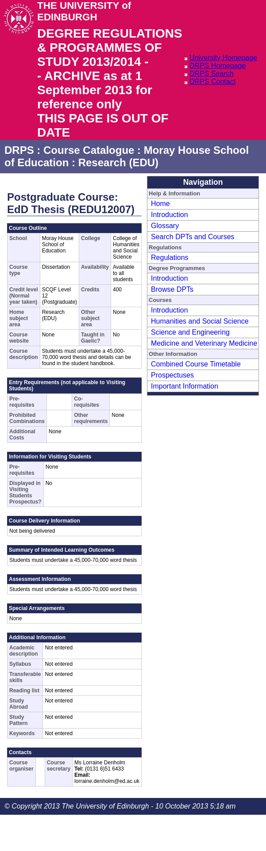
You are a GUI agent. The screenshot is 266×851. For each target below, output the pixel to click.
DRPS (19, 150)
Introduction (169, 214)
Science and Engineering (190, 332)
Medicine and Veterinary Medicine (204, 343)
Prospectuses (172, 375)
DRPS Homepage (217, 65)
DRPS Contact (212, 81)
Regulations (170, 257)
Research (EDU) (118, 162)
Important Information (184, 386)
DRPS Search (211, 73)
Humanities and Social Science (200, 321)
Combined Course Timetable (196, 364)
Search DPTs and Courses (193, 236)
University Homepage (223, 57)
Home (160, 203)
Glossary (165, 225)
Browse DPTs (172, 289)
